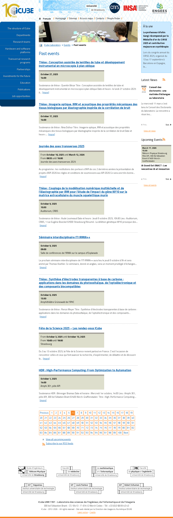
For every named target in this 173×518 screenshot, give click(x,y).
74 (96, 427)
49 (78, 423)
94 (91, 432)
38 (124, 418)
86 (55, 432)
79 (119, 427)
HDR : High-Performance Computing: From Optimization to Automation (85, 370)
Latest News (149, 80)
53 (96, 423)
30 (87, 418)
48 (73, 423)
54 (101, 423)
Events (67, 45)
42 (45, 423)
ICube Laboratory (52, 45)
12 (99, 412)
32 (96, 418)
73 (91, 427)
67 (64, 427)
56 (110, 423)
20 (41, 418)
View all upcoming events (58, 439)
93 (87, 432)
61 (133, 423)
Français (47, 19)
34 (105, 418)
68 (68, 427)
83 (41, 432)
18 (127, 412)
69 (73, 427)
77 (110, 427)
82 (133, 427)
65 (55, 427)
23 (55, 418)
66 (59, 427)
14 (108, 412)
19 (131, 412)
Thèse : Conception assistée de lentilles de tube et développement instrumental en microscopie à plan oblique (82, 64)
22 (50, 418)
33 (101, 418)
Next (126, 432)
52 (91, 423)
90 (73, 432)
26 (68, 418)
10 (90, 412)
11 (94, 412)
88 (64, 432)
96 (101, 432)
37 (119, 418)
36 (114, 418)
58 (119, 423)
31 (91, 418)
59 (124, 423)
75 (101, 427)
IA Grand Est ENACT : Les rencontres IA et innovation (155, 167)
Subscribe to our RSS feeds (59, 443)
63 (45, 427)
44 (55, 423)
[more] (45, 92)
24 (59, 418)
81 (128, 427)
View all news (150, 130)
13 (104, 412)
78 (114, 427)
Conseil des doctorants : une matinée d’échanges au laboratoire (159, 93)
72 (87, 427)
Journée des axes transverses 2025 (61, 146)
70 (78, 427)
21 (45, 418)
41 (41, 423)
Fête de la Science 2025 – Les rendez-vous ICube (70, 328)
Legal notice (82, 512)
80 (124, 427)
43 (50, 423)
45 (59, 423)
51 (87, 423)
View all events (150, 185)
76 (105, 427)
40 (133, 418)
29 (82, 418)
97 (105, 432)
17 (122, 412)
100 (120, 432)
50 (82, 423)
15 (113, 412)
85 (50, 432)
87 (59, 432)
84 (45, 432)
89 (68, 432)
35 (110, 418)
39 (128, 418)
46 (64, 423)
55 (105, 423)
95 (96, 432)
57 (114, 423)
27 (73, 418)
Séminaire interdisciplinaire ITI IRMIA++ (64, 237)
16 (117, 412)
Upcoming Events (151, 139)
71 (82, 427)
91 (78, 432)
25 (64, 418)
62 (41, 427)
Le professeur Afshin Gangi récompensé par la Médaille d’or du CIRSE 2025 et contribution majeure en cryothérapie (156, 39)
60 (128, 423)
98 (110, 432)
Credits (93, 512)
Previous (44, 412)
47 (68, 423)
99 (114, 432)
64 (50, 427)
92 (82, 432)
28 (78, 418)
